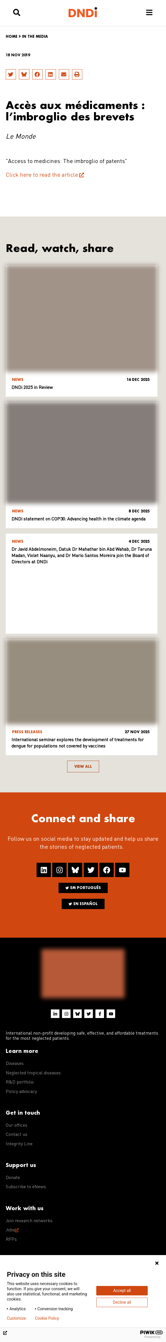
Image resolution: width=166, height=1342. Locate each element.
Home (11, 36)
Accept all (122, 1290)
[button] (11, 74)
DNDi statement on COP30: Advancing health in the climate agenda (78, 519)
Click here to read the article (42, 175)
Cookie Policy (47, 1318)
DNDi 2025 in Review (32, 387)
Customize (16, 1318)
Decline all (122, 1302)
